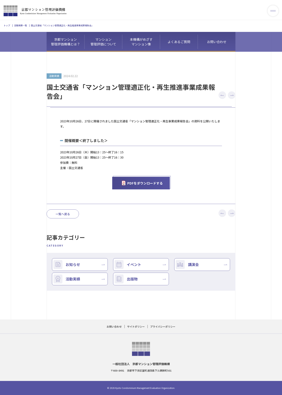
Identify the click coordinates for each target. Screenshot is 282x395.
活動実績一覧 (20, 25)
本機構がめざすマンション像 (141, 41)
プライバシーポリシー (162, 326)
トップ (7, 25)
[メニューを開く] (273, 10)
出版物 (132, 278)
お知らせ (73, 264)
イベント (134, 264)
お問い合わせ (216, 41)
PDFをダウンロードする (142, 183)
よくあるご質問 (179, 41)
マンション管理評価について (103, 41)
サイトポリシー (136, 326)
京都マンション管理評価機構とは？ (65, 41)
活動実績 (73, 278)
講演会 (193, 264)
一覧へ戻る (63, 214)
